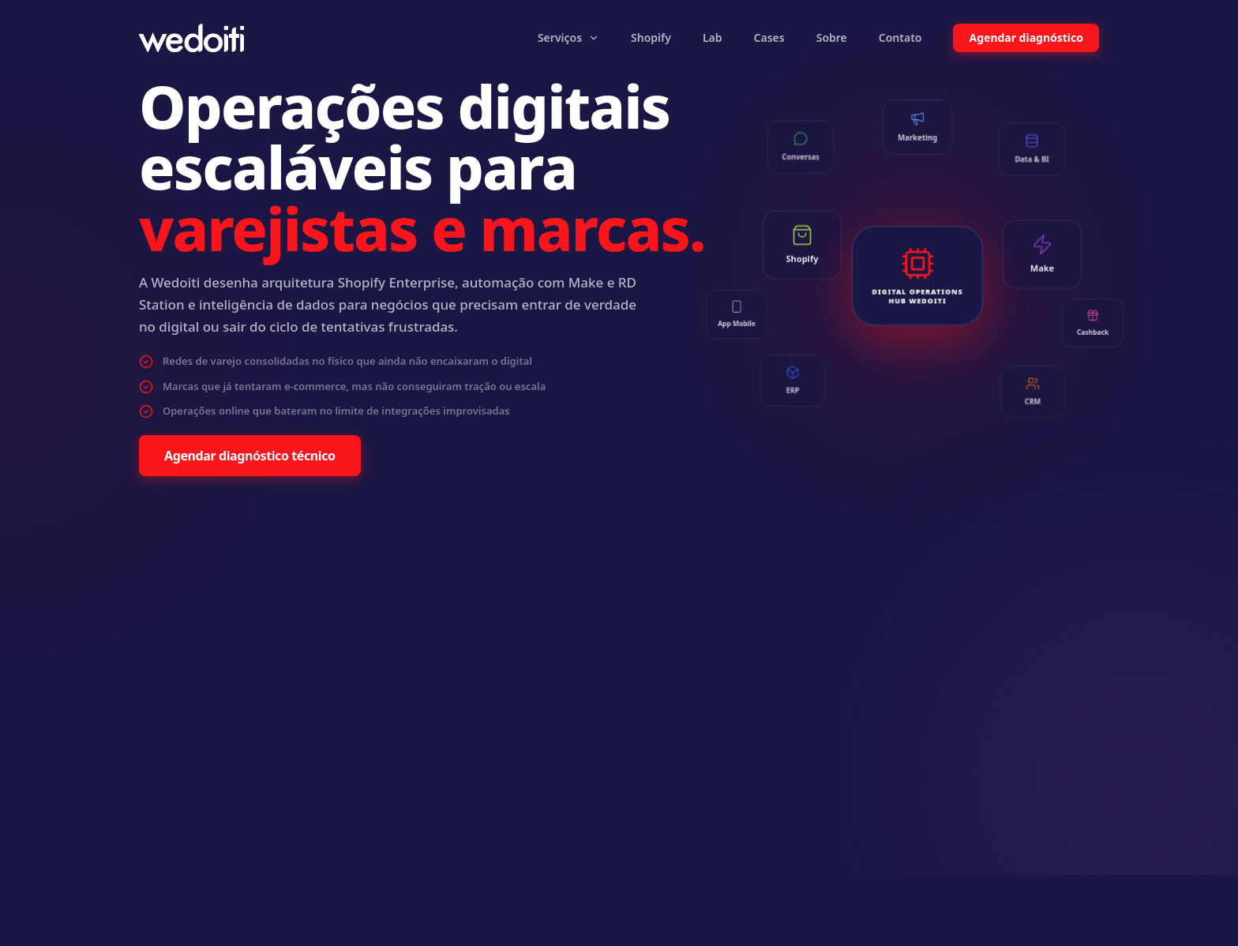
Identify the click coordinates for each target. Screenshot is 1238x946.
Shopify (651, 37)
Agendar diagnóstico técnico (250, 455)
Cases (769, 37)
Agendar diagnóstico (1026, 37)
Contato (900, 37)
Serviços (568, 37)
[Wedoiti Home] (191, 38)
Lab (712, 37)
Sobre (831, 37)
